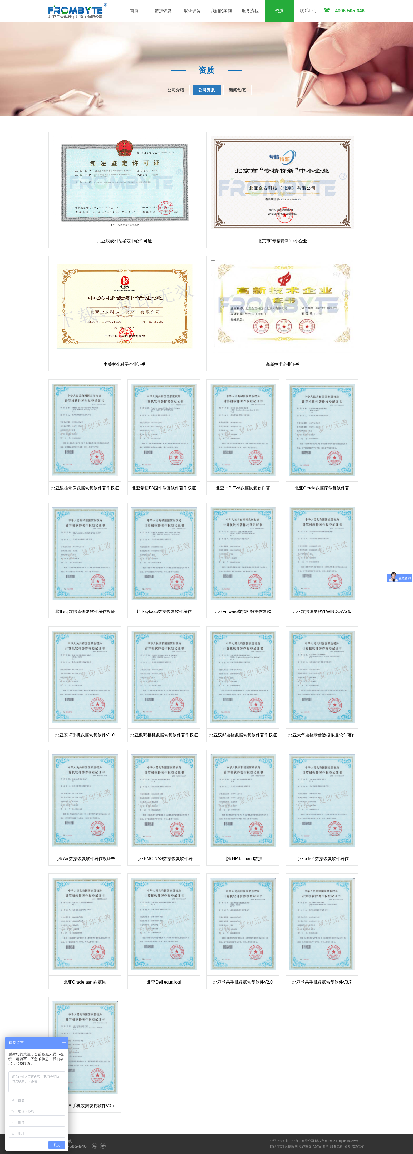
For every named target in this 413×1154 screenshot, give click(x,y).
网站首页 (276, 1146)
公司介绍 (175, 90)
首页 (134, 10)
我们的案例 (221, 10)
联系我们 (308, 10)
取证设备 (192, 10)
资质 (279, 10)
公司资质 (206, 90)
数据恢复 (163, 10)
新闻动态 (237, 90)
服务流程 (250, 10)
